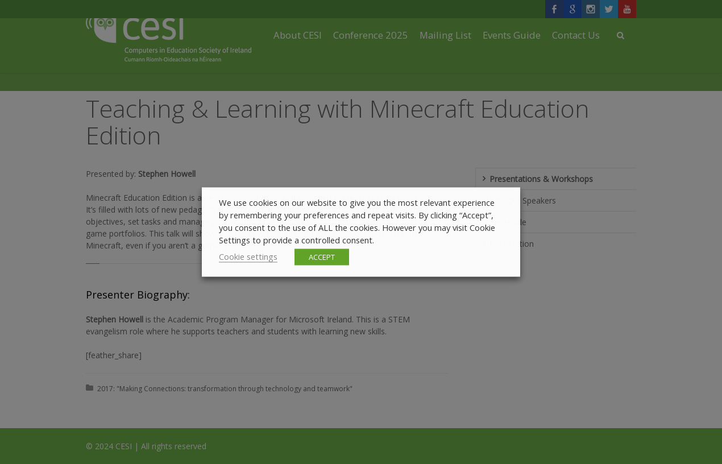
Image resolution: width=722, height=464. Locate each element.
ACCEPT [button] (322, 257)
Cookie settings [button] (248, 256)
